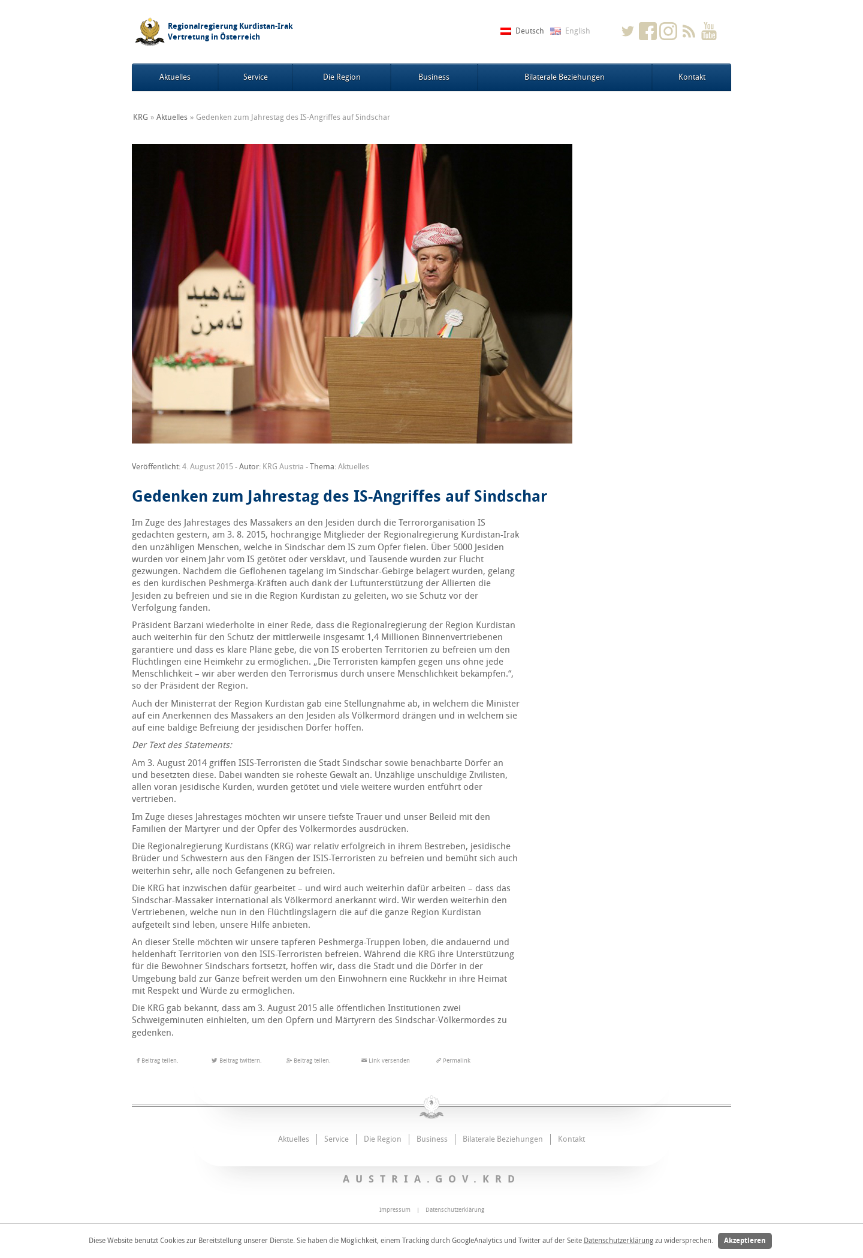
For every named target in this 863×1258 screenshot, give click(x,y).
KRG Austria (283, 466)
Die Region (342, 77)
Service (255, 77)
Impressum (395, 1210)
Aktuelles (175, 77)
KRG (140, 117)
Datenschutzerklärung (618, 1240)
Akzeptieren (745, 1240)
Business (433, 77)
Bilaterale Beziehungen (564, 77)
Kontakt (691, 77)
